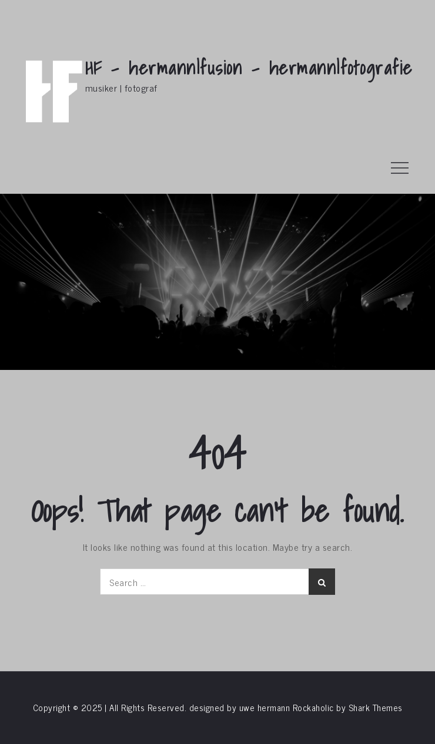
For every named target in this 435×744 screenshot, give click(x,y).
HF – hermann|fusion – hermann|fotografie (249, 67)
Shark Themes (376, 707)
